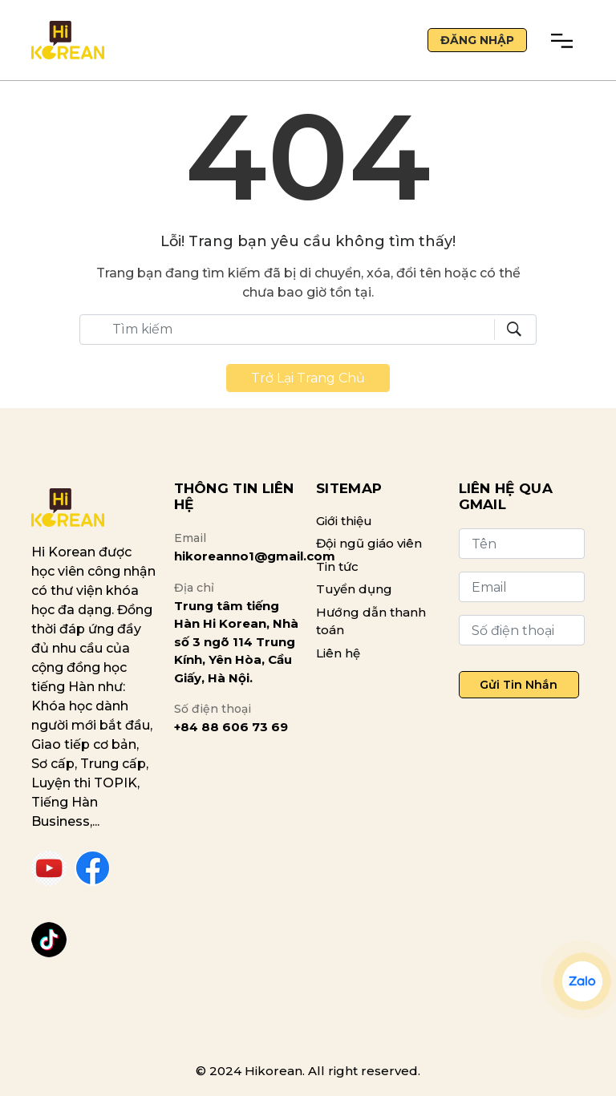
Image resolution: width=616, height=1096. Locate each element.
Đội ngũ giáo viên (369, 543)
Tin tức (337, 566)
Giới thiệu (344, 520)
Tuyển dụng (354, 589)
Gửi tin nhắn (518, 684)
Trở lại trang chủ (308, 378)
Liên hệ (338, 653)
